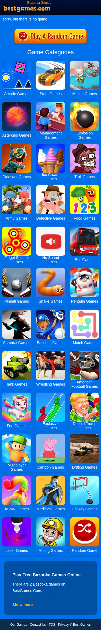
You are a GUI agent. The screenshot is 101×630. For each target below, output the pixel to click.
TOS (52, 624)
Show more (22, 605)
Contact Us (38, 624)
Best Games (82, 624)
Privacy (63, 624)
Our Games (18, 624)
